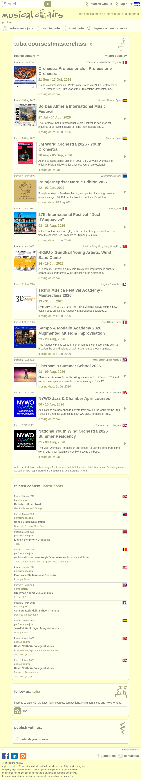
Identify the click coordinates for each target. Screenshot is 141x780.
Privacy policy (66, 776)
